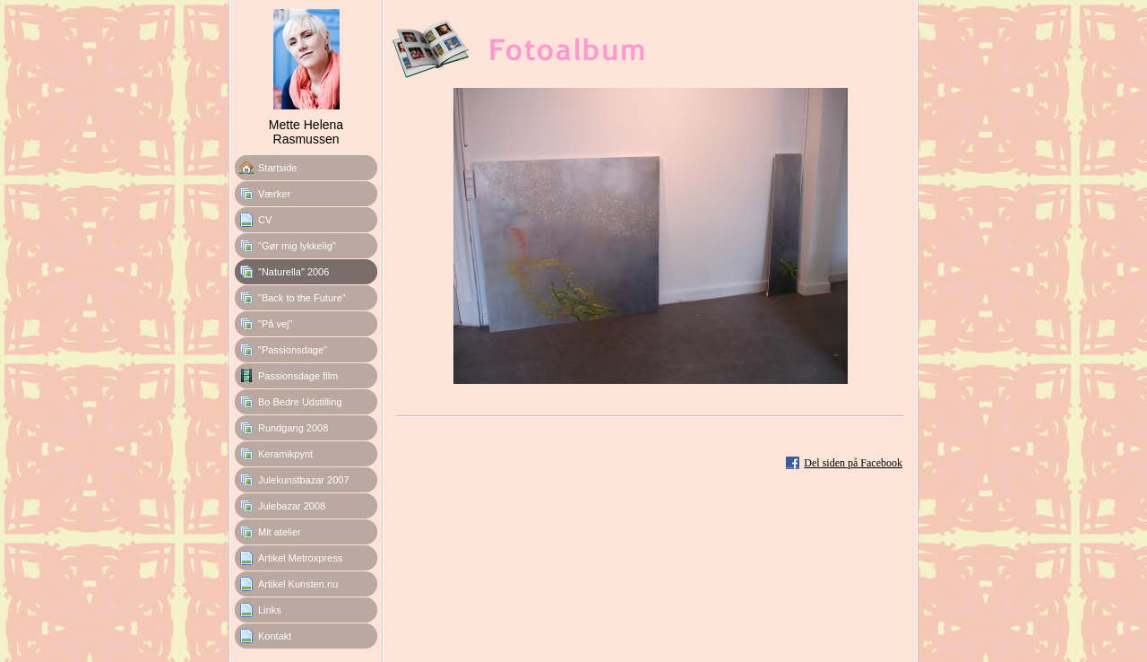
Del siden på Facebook (853, 463)
